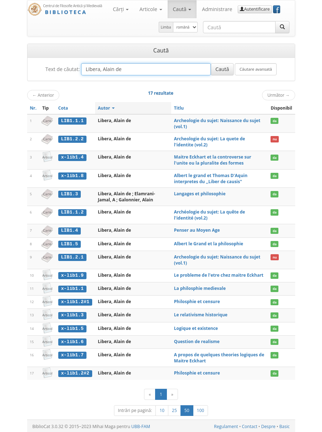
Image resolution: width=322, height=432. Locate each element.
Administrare (217, 9)
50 (186, 409)
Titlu (179, 108)
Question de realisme (197, 340)
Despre (268, 425)
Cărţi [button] (121, 9)
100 (200, 409)
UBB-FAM (140, 425)
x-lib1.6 (72, 340)
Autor (106, 108)
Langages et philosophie (200, 194)
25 (174, 409)
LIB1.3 (69, 194)
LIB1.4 (69, 230)
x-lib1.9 (72, 275)
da (275, 121)
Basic (284, 425)
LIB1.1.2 (72, 212)
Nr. (33, 108)
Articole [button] (150, 9)
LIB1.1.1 (72, 120)
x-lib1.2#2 (75, 372)
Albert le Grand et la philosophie (208, 243)
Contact (249, 425)
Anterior (43, 95)
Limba (166, 27)
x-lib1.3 (72, 314)
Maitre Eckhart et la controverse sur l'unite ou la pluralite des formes (212, 160)
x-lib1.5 (72, 327)
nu (275, 139)
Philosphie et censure (197, 301)
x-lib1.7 (72, 354)
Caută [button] (182, 9)
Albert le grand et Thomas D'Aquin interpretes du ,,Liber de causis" (211, 178)
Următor (278, 95)
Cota (63, 108)
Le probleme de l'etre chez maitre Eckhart (218, 275)
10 (161, 409)
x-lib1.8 (72, 175)
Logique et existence (196, 327)
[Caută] (282, 27)
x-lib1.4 (72, 157)
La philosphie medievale (200, 288)
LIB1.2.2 (72, 139)
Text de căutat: (62, 69)
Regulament (226, 425)
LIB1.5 (69, 243)
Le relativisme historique (201, 314)
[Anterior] (149, 393)
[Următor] (172, 393)
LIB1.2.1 (72, 256)
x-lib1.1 (72, 288)
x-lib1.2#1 (75, 301)
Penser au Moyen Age (197, 230)
